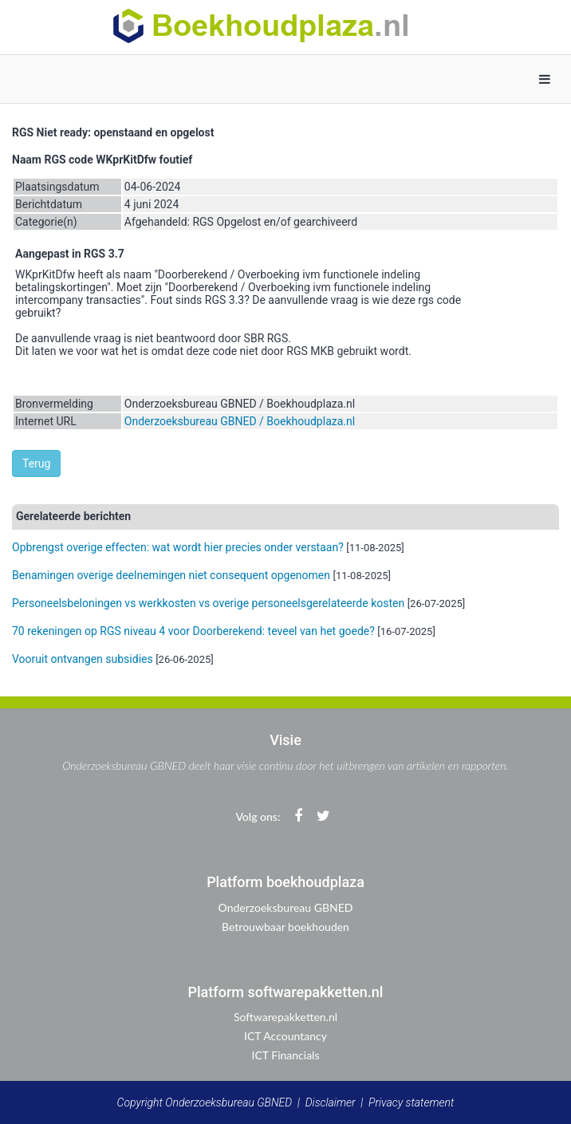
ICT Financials (286, 1055)
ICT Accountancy (285, 1036)
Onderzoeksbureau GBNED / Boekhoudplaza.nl (239, 421)
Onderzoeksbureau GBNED (286, 907)
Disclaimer (330, 1102)
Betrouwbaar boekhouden (285, 926)
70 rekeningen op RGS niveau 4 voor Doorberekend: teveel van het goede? (193, 631)
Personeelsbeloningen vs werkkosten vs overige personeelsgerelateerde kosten (208, 603)
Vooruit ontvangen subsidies (82, 659)
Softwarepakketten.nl (285, 1016)
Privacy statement (411, 1102)
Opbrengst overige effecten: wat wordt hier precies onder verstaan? (178, 547)
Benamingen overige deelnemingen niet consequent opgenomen (171, 575)
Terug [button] (36, 463)
